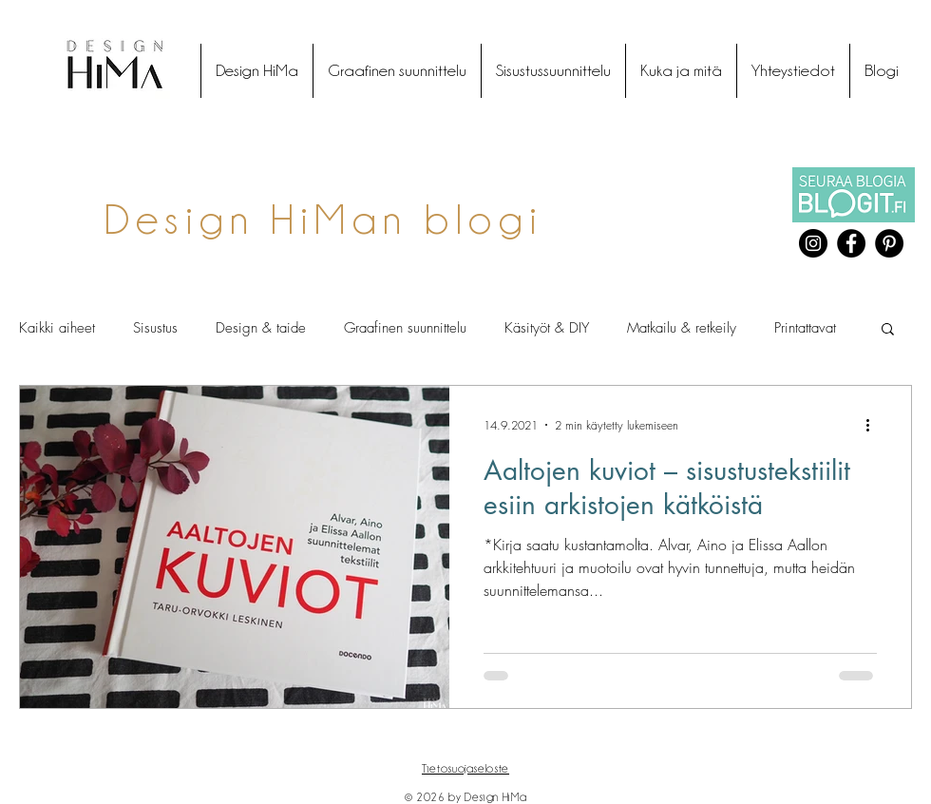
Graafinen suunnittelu (405, 327)
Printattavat (805, 327)
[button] (888, 330)
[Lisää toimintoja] (874, 424)
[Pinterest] (889, 243)
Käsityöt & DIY (546, 327)
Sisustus (155, 327)
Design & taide (261, 327)
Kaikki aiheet (57, 327)
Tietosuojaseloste (465, 768)
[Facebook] (851, 243)
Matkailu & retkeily (681, 327)
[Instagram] (813, 243)
